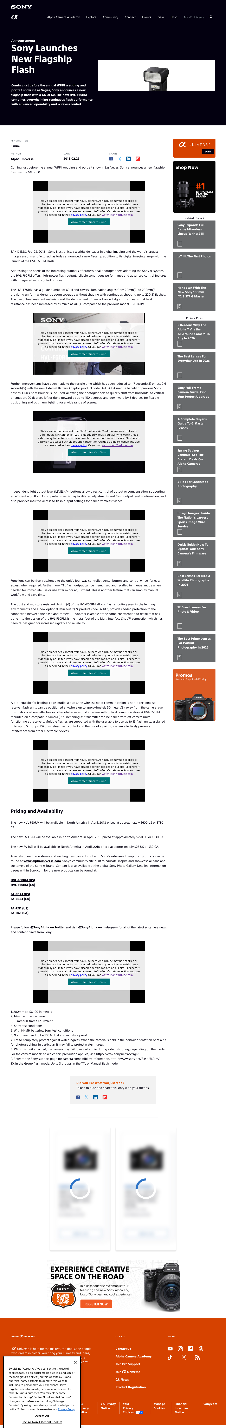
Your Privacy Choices (133, 1408)
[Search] (211, 17)
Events (146, 17)
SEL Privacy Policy (83, 1408)
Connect (130, 17)
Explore (91, 17)
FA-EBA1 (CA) (20, 899)
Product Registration (131, 1387)
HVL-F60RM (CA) (23, 885)
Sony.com (210, 1404)
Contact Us (123, 1348)
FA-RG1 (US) (19, 908)
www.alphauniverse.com (42, 861)
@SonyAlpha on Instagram (98, 927)
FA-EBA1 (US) (20, 894)
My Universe (194, 17)
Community (110, 17)
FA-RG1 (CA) (19, 913)
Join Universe (128, 1372)
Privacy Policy (66, 1421)
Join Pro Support (128, 1364)
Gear (161, 17)
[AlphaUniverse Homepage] (15, 17)
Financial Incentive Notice (181, 1408)
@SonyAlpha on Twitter (47, 927)
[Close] (75, 1374)
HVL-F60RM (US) (23, 880)
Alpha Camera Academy (63, 17)
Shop (174, 17)
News (122, 1379)
